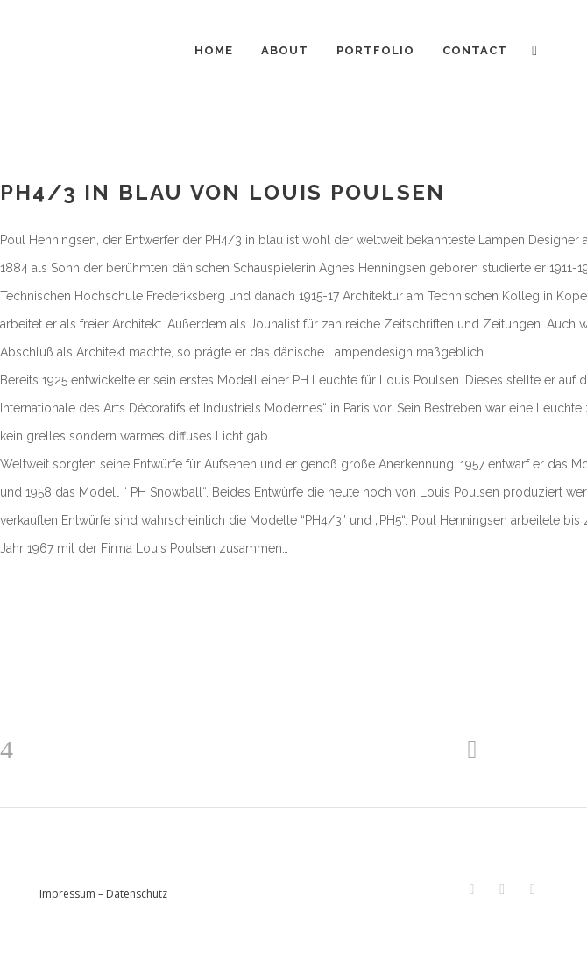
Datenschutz (136, 893)
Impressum (67, 893)
